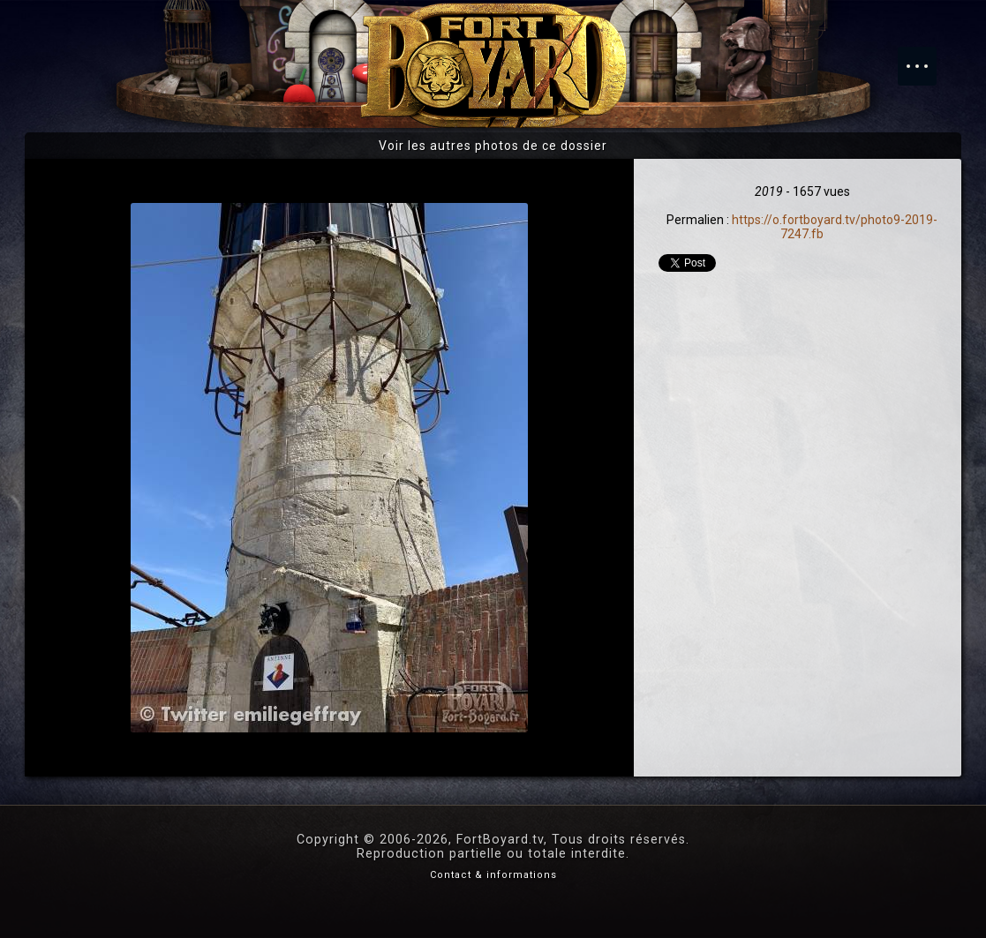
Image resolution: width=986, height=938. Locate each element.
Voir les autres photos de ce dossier (493, 146)
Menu (926, 57)
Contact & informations (493, 875)
